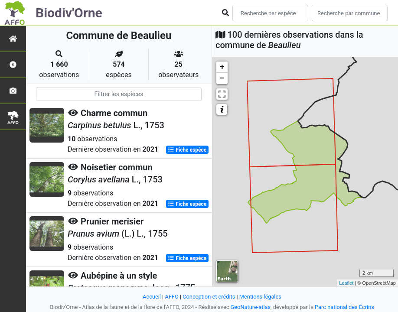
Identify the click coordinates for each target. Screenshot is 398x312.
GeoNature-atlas (251, 307)
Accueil (152, 296)
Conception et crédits (209, 296)
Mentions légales (260, 296)
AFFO (171, 296)
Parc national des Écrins (344, 307)
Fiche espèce (187, 150)
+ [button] (222, 67)
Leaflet (346, 283)
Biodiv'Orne (69, 12)
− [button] (222, 78)
